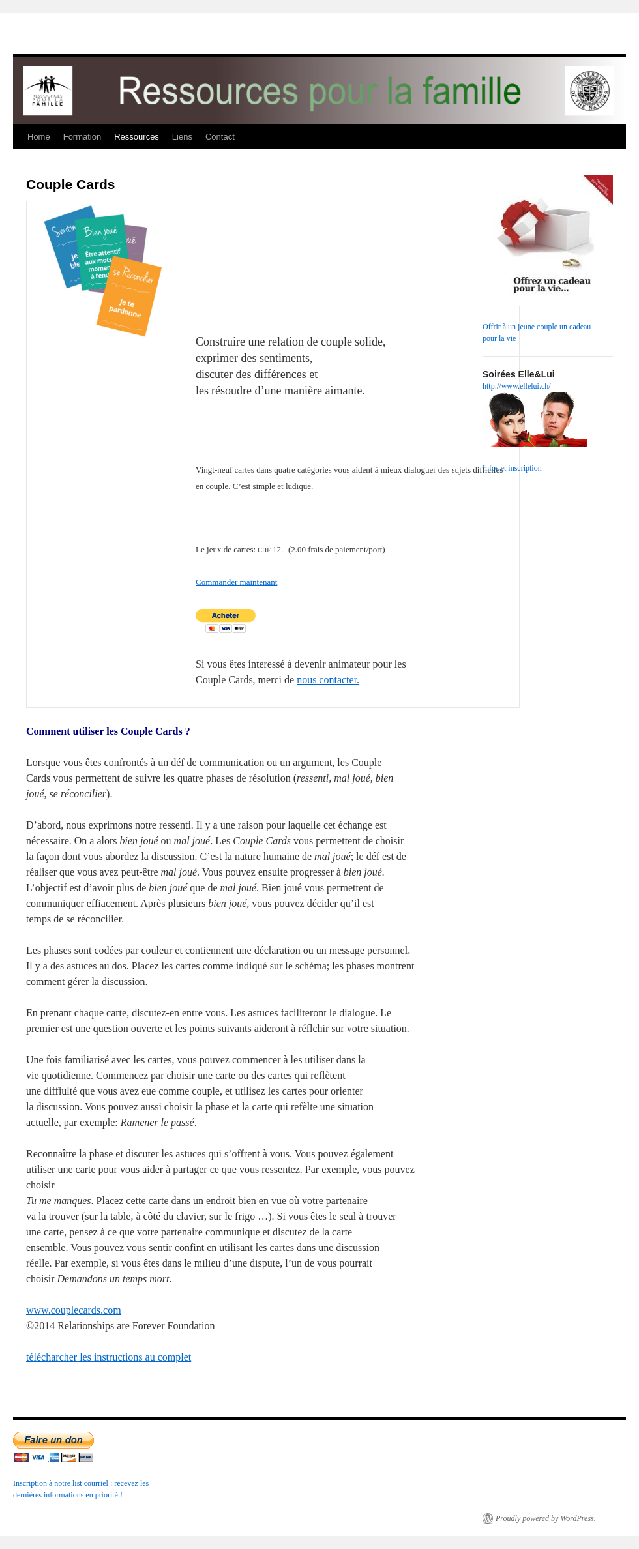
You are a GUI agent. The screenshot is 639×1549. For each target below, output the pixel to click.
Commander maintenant (236, 582)
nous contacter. (328, 679)
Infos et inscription (512, 468)
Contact (220, 136)
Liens (182, 136)
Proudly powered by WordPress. (546, 1518)
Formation (82, 136)
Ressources (136, 136)
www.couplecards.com (73, 1310)
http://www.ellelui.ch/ (517, 386)
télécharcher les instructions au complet (108, 1357)
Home (38, 136)
